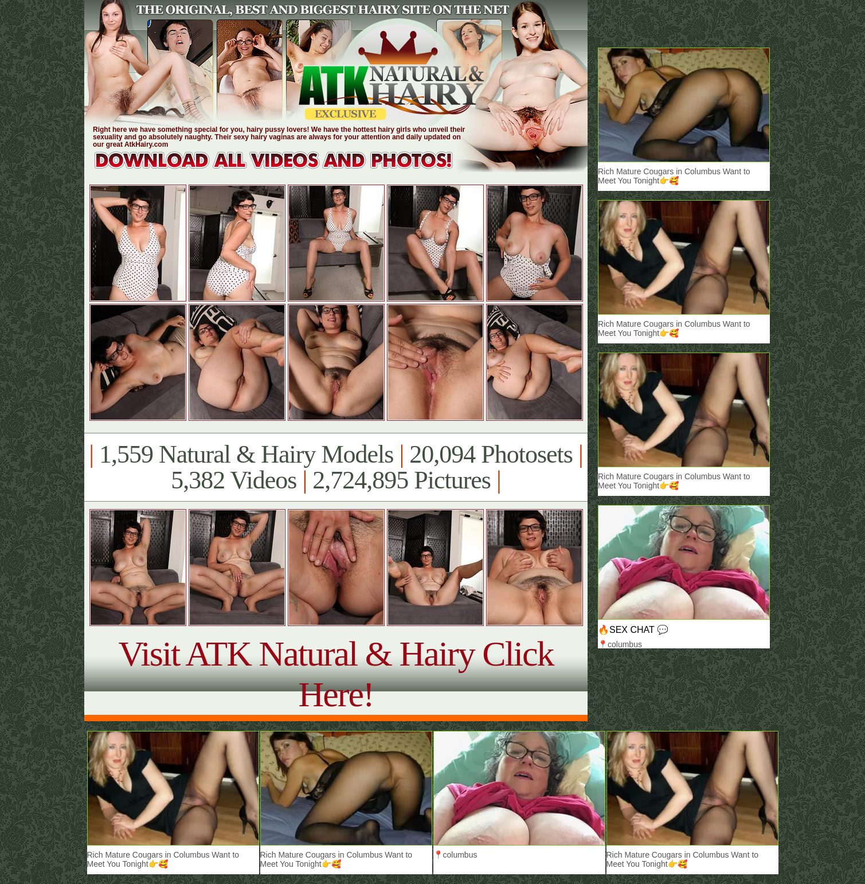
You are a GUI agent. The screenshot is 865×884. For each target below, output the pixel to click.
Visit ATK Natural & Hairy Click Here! (335, 674)
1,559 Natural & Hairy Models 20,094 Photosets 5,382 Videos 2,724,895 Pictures (335, 467)
